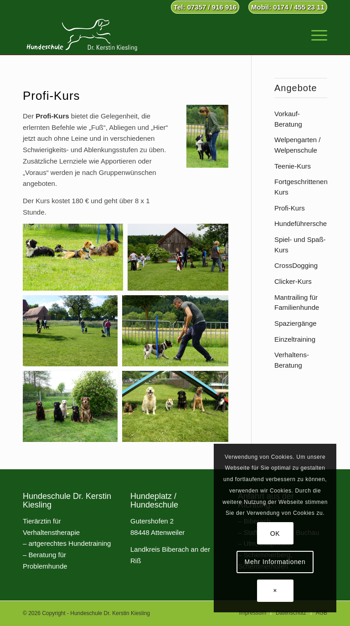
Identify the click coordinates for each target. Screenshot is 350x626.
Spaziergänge (295, 323)
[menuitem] (205, 7)
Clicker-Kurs (293, 281)
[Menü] (314, 34)
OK (275, 533)
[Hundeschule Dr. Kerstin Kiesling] (82, 34)
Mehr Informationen (275, 561)
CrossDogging (296, 265)
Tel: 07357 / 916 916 (205, 7)
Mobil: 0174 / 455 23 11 (287, 7)
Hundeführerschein (303, 223)
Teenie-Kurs (292, 166)
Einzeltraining (294, 339)
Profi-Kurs (289, 208)
